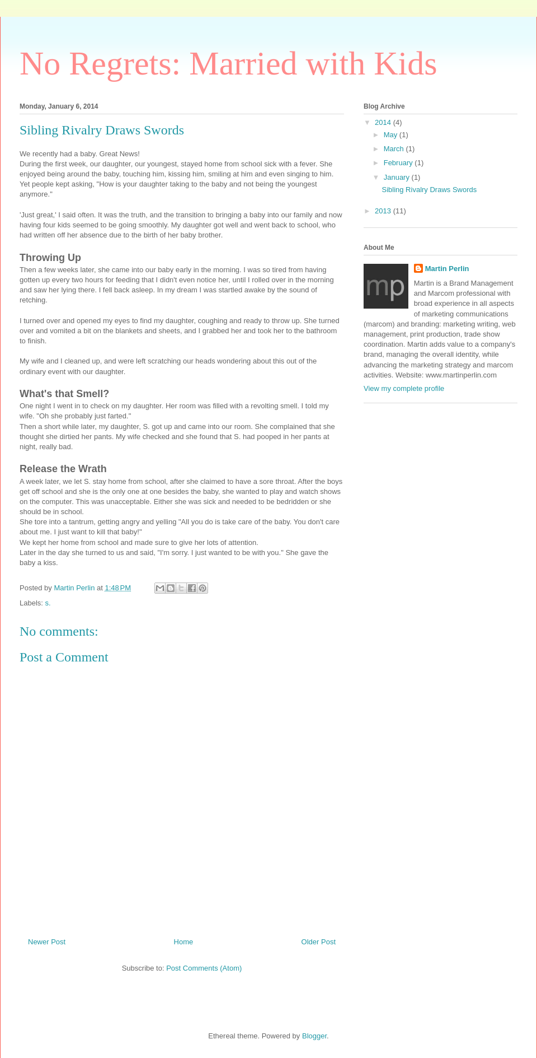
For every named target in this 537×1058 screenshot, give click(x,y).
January (398, 177)
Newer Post (46, 942)
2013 (384, 211)
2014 (384, 122)
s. (48, 603)
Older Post (319, 942)
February (399, 163)
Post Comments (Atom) (204, 968)
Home (184, 942)
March (395, 149)
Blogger (314, 1036)
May (391, 134)
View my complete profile (404, 388)
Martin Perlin (447, 268)
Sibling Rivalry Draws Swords (429, 189)
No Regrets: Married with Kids (228, 63)
